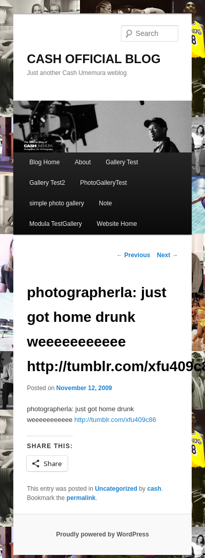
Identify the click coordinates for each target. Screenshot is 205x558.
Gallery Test (122, 162)
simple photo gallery (56, 203)
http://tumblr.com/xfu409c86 (115, 420)
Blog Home (44, 162)
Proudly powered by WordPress (102, 534)
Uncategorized (116, 488)
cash (154, 488)
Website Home (117, 223)
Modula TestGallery (55, 223)
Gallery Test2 (47, 182)
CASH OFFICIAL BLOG (93, 59)
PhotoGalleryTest (103, 182)
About (83, 162)
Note (105, 203)
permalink (81, 498)
